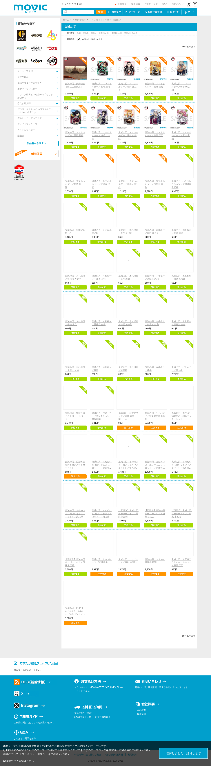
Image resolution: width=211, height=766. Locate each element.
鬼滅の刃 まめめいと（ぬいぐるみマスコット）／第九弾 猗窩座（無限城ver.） (75, 516)
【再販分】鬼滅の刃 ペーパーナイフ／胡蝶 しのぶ (156, 513)
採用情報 (135, 4)
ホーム (66, 20)
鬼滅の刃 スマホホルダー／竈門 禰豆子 (128, 86)
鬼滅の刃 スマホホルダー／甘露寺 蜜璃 (181, 135)
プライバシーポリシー (35, 754)
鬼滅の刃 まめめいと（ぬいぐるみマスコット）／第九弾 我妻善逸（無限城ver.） (128, 467)
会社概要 (122, 4)
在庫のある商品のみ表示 (92, 39)
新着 (79, 33)
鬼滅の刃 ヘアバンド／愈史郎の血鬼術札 (155, 416)
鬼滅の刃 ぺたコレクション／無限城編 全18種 (183, 184)
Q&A (164, 4)
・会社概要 (140, 710)
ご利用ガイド (151, 4)
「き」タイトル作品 (99, 20)
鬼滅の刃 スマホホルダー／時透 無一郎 (75, 184)
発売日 (94, 33)
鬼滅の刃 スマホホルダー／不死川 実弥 (155, 184)
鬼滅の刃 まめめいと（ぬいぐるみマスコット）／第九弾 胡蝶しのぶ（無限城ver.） (181, 467)
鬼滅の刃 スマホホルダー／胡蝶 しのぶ (102, 135)
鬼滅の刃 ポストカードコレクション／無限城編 (102, 416)
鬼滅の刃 (117, 20)
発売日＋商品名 (130, 33)
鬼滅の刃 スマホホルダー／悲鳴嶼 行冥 (102, 184)
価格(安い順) (104, 33)
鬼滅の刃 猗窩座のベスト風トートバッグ (75, 416)
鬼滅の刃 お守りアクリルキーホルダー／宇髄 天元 (181, 562)
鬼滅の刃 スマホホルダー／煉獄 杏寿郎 (128, 135)
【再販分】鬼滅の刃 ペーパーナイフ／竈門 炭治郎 (129, 513)
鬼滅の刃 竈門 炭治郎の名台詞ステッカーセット (181, 416)
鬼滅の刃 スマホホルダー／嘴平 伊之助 (181, 86)
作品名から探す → (37, 143)
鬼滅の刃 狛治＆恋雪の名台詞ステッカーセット (75, 464)
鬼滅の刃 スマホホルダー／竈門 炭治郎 (102, 86)
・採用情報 (140, 714)
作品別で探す (79, 20)
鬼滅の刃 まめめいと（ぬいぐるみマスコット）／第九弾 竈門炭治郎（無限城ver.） (102, 467)
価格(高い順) (117, 33)
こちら (30, 760)
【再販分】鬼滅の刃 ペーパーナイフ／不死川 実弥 (76, 562)
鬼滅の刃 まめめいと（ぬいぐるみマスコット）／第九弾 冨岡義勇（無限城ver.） (155, 467)
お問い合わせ (178, 4)
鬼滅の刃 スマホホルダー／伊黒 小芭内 (128, 184)
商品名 (86, 33)
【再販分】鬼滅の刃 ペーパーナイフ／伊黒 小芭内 (183, 513)
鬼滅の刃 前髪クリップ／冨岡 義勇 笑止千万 (128, 416)
